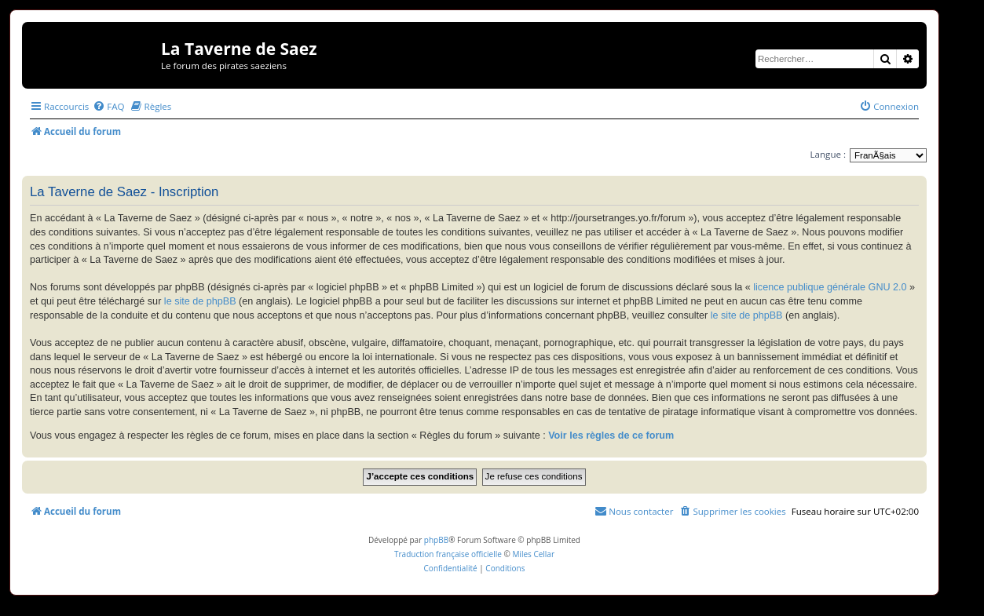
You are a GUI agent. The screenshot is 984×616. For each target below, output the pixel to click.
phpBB (436, 539)
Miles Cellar (533, 554)
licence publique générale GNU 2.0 (829, 287)
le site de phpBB (200, 301)
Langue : (828, 154)
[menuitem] (108, 106)
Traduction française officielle (448, 554)
